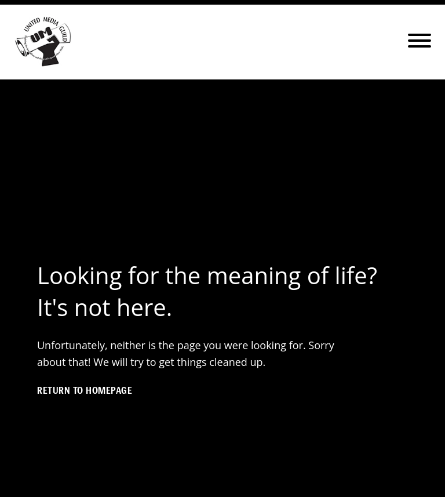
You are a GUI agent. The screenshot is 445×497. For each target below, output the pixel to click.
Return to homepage (84, 390)
